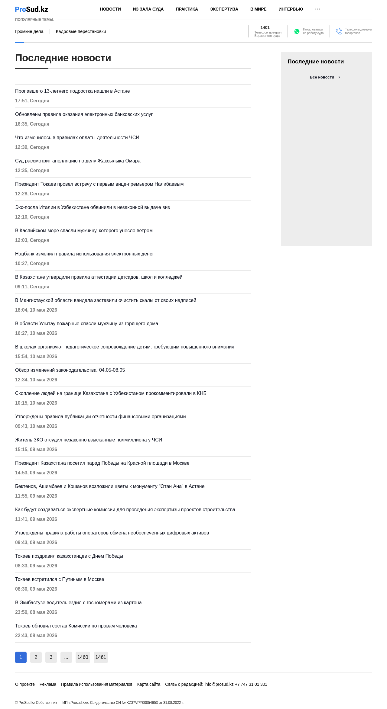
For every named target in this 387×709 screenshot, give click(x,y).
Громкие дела (29, 31)
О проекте (25, 684)
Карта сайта (148, 684)
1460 (82, 657)
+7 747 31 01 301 (251, 684)
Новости (110, 9)
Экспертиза (224, 9)
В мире (258, 9)
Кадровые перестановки (81, 31)
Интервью (291, 9)
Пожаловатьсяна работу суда (313, 31)
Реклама (48, 684)
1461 (101, 657)
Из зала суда (148, 9)
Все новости (322, 77)
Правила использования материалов (96, 684)
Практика (187, 9)
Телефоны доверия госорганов (358, 31)
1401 (265, 27)
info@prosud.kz (219, 684)
